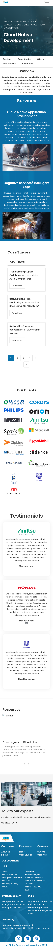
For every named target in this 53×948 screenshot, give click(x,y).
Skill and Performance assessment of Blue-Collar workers (24, 330)
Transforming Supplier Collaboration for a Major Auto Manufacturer (23, 275)
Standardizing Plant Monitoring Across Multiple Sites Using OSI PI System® (24, 302)
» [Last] (26, 364)
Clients (40, 59)
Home (7, 21)
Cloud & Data (21, 24)
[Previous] (23, 764)
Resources (27, 63)
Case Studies (24, 59)
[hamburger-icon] (47, 3)
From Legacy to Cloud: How (20, 742)
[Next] (29, 764)
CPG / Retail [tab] (17, 261)
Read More (17, 285)
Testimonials (9, 63)
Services (7, 59)
